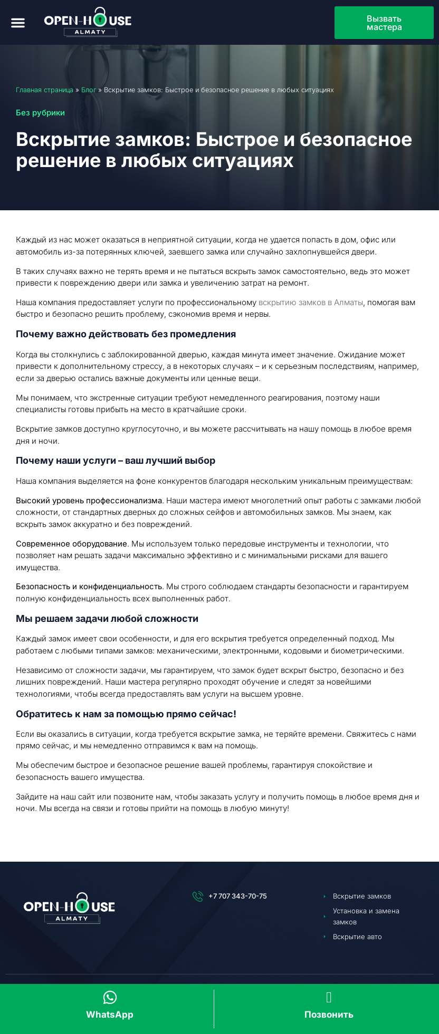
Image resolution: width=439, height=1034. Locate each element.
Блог (88, 90)
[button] (18, 23)
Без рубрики (40, 113)
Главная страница (44, 90)
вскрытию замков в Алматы (311, 302)
